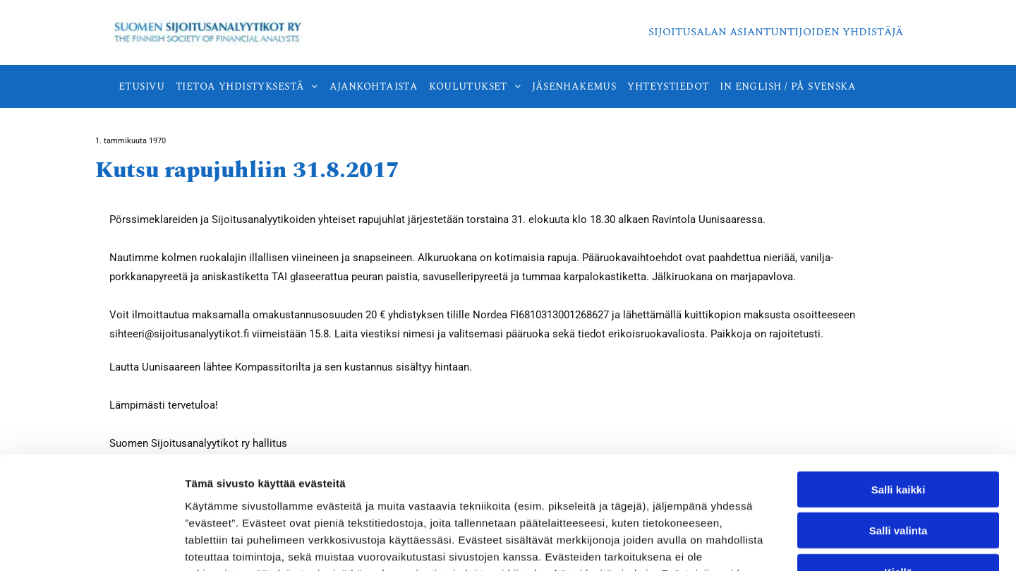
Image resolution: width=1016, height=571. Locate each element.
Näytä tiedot (754, 543)
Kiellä (898, 468)
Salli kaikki (898, 385)
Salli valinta (898, 427)
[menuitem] (141, 86)
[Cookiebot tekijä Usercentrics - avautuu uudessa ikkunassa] (91, 543)
